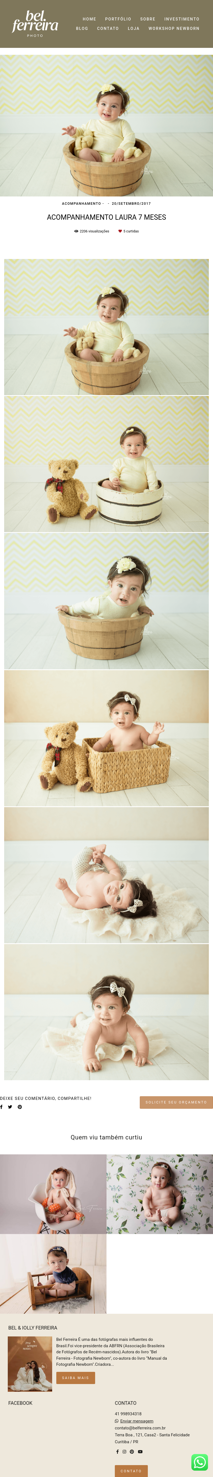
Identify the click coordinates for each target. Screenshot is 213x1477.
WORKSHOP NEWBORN (174, 28)
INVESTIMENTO (182, 19)
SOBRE (148, 19)
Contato (131, 1468)
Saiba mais (75, 1375)
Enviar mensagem (137, 1418)
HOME (90, 19)
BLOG (82, 28)
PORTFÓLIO (118, 19)
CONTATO (108, 28)
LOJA (134, 28)
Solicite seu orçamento (176, 1102)
